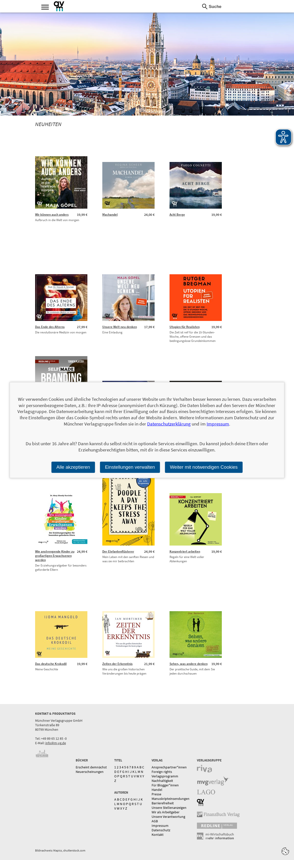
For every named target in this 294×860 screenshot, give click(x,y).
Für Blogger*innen (165, 785)
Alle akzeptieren (73, 467)
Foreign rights (162, 771)
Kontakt (158, 834)
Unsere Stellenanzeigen (169, 807)
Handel (157, 789)
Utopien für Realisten (185, 327)
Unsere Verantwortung (168, 816)
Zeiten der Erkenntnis (117, 664)
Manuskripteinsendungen (170, 798)
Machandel (110, 214)
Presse (156, 794)
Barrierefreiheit (163, 803)
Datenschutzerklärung (169, 424)
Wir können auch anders (52, 214)
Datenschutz (161, 830)
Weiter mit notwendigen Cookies (203, 467)
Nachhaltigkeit (162, 780)
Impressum (160, 825)
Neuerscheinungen (90, 771)
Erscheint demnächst (91, 767)
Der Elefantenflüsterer (118, 551)
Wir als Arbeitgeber (165, 812)
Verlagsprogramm (165, 776)
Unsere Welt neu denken (119, 327)
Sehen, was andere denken (189, 664)
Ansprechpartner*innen (169, 767)
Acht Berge (177, 214)
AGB (155, 821)
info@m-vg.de (55, 743)
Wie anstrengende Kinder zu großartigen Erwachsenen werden (54, 555)
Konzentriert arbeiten (185, 551)
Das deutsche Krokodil (51, 664)
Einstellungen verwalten (130, 467)
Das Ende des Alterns (50, 327)
